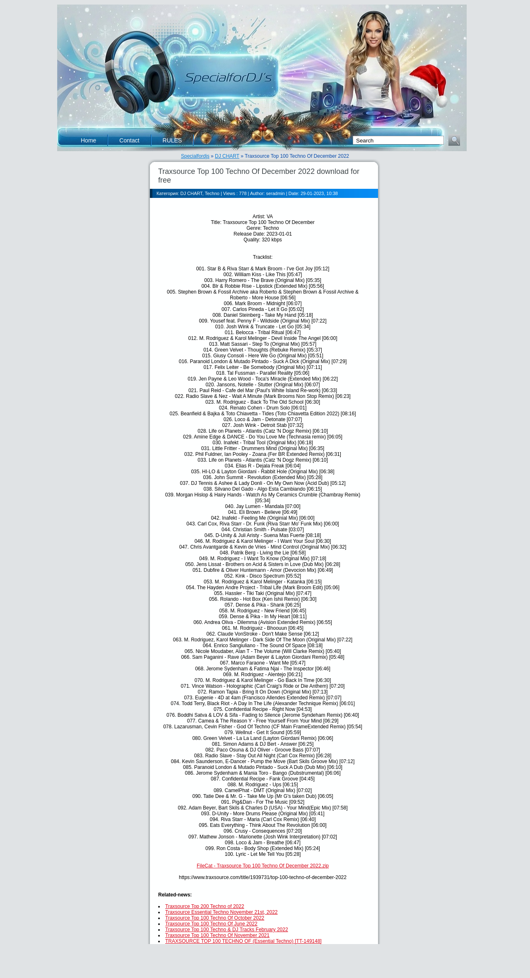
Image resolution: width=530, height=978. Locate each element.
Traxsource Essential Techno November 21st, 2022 (221, 912)
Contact (129, 140)
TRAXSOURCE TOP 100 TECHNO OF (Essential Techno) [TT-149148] (243, 941)
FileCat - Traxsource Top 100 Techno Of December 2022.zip (263, 866)
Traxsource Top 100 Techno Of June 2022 (211, 924)
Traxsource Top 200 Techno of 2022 (204, 906)
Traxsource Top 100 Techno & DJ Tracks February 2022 (226, 929)
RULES (172, 140)
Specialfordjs (195, 156)
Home (88, 140)
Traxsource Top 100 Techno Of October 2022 (214, 918)
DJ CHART (227, 156)
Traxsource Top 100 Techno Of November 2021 (217, 935)
